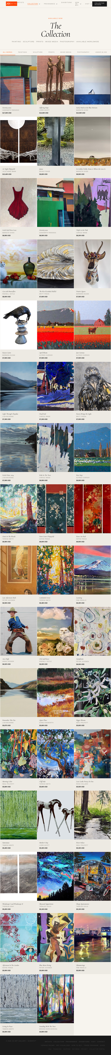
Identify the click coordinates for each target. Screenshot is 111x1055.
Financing (57, 1049)
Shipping (67, 1049)
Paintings (22, 52)
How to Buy (77, 4)
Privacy (84, 1049)
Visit (87, 4)
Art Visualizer (63, 1045)
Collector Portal (97, 1049)
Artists (20, 2)
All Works (7, 52)
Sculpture (38, 52)
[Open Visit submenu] (91, 4)
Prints (52, 52)
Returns (76, 1049)
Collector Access (99, 4)
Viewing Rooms (48, 1045)
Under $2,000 (101, 52)
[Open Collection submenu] (39, 4)
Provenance (49, 4)
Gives (102, 1045)
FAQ (50, 1049)
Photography (83, 52)
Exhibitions (66, 2)
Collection (33, 3)
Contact (101, 1041)
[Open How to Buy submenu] (81, 4)
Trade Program (91, 1045)
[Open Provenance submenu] (57, 4)
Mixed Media (65, 52)
